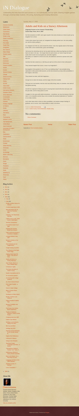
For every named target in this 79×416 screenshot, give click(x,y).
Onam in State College (11, 288)
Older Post (72, 124)
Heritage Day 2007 (10, 328)
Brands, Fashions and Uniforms (11, 297)
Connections (6, 31)
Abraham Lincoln (7, 119)
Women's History (7, 72)
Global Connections (8, 38)
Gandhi (5, 67)
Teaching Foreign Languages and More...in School (13, 345)
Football (5, 143)
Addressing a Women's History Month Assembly (13, 353)
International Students (8, 90)
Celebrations (6, 134)
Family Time (6, 45)
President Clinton (7, 92)
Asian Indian (6, 85)
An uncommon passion (12, 275)
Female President (7, 65)
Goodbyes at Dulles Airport (13, 294)
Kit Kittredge (6, 152)
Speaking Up (6, 172)
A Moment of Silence (11, 338)
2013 (6, 187)
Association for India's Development (8, 129)
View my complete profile (9, 403)
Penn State (6, 43)
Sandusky (5, 168)
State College (6, 52)
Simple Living (50, 108)
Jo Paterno (6, 106)
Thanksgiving (6, 117)
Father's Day (6, 99)
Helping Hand (6, 79)
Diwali (4, 138)
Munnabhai (6, 159)
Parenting (5, 40)
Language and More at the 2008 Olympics (12, 360)
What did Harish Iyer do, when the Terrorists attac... (12, 211)
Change (5, 74)
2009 (6, 196)
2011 (6, 192)
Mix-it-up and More (10, 326)
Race (4, 115)
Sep (7, 199)
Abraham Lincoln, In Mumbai (11, 364)
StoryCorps (6, 174)
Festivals (5, 101)
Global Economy (7, 76)
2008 (6, 371)
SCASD (5, 83)
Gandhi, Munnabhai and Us (13, 273)
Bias (4, 132)
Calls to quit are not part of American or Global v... (12, 233)
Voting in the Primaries (11, 341)
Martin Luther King (7, 154)
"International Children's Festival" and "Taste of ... (13, 349)
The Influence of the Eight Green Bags (12, 251)
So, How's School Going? (12, 281)
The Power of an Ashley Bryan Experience (12, 309)
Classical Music (7, 136)
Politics (5, 81)
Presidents (6, 166)
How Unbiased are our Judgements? (11, 244)
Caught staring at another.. (12, 247)
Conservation (6, 97)
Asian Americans (7, 126)
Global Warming (7, 145)
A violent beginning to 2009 (13, 207)
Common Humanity (8, 25)
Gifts (4, 56)
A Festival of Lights (11, 266)
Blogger (47, 412)
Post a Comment (32, 117)
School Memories (41, 108)
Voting (4, 179)
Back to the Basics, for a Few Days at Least (12, 356)
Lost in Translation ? (11, 367)
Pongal (5, 163)
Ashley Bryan (6, 124)
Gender (5, 70)
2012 (6, 189)
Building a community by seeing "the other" (12, 322)
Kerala (4, 108)
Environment (6, 141)
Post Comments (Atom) (36, 128)
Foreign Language (7, 103)
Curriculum (6, 61)
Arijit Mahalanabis (7, 121)
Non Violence (6, 49)
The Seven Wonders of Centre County (12, 270)
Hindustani (6, 147)
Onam (4, 161)
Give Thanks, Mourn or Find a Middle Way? (12, 263)
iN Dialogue (16, 8)
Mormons (5, 156)
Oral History (6, 112)
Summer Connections (11, 222)
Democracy (6, 63)
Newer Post (28, 124)
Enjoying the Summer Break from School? (11, 229)
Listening (5, 110)
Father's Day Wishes (11, 319)
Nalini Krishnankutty (10, 387)
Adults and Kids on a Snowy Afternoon (46, 26)
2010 (6, 194)
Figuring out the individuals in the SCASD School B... (13, 332)
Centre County (33, 108)
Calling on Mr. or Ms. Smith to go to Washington (13, 219)
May (7, 201)
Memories (5, 58)
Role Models (6, 34)
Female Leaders (7, 54)
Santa (4, 170)
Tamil (4, 177)
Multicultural (6, 27)
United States (6, 29)
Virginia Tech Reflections (12, 336)
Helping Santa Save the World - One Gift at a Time (12, 255)
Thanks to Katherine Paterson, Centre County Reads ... (13, 313)
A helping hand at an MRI (12, 317)
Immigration (6, 47)
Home (50, 124)
